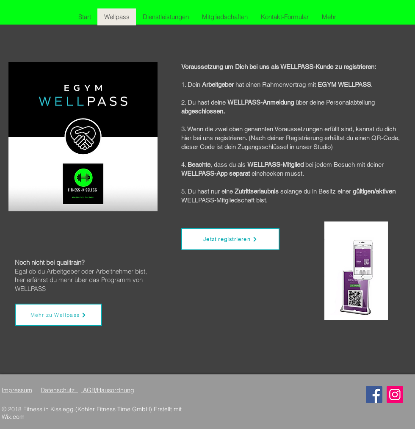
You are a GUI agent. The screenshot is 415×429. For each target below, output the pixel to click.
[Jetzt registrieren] (230, 239)
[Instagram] (395, 394)
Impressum (17, 390)
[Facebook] (374, 394)
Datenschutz (59, 390)
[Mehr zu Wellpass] (58, 315)
